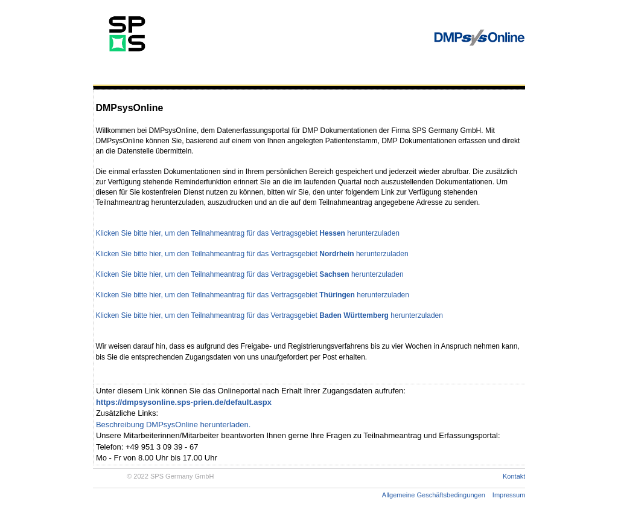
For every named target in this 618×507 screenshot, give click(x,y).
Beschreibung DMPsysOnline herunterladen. (173, 424)
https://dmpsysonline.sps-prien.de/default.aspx (184, 402)
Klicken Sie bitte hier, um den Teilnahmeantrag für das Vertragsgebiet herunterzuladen (248, 233)
